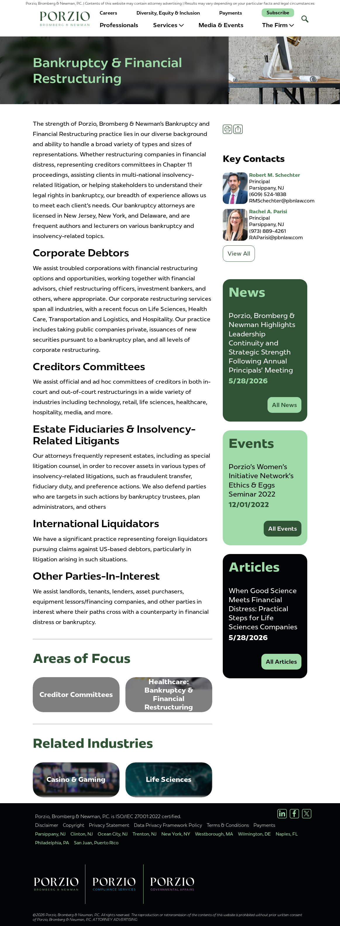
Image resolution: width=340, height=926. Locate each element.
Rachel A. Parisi (268, 211)
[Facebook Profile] (294, 813)
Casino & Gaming (76, 779)
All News (284, 404)
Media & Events (221, 25)
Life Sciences (168, 779)
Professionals (119, 25)
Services (168, 25)
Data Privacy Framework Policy (168, 825)
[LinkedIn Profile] (282, 813)
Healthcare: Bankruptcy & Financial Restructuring (168, 694)
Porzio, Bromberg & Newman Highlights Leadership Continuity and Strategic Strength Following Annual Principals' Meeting (262, 342)
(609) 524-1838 (267, 194)
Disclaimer (46, 825)
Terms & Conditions (228, 825)
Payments (230, 13)
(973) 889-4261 (267, 231)
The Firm (278, 25)
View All (238, 253)
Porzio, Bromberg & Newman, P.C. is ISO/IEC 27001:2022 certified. (108, 816)
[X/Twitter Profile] (306, 813)
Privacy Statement (109, 825)
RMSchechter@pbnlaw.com (282, 201)
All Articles (281, 661)
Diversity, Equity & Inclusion (168, 13)
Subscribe (278, 12)
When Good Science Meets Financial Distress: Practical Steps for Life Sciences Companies (263, 608)
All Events (282, 528)
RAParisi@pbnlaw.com (276, 237)
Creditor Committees (76, 694)
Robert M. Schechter (274, 175)
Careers (108, 13)
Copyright (73, 825)
